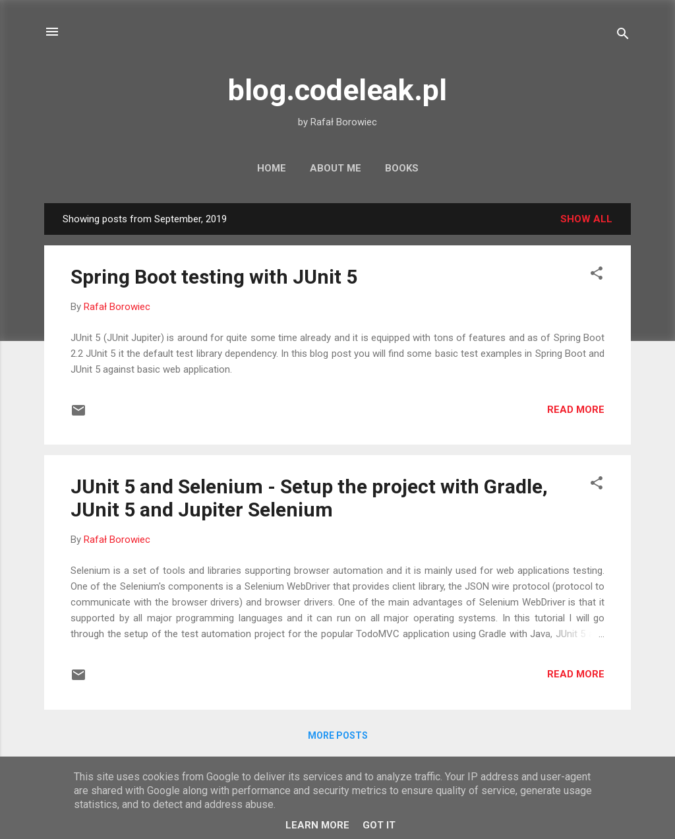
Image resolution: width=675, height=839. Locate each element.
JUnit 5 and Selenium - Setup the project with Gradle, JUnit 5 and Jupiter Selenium (309, 498)
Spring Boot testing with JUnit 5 (214, 276)
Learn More (317, 825)
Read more (575, 410)
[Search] (623, 36)
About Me (335, 168)
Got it (379, 825)
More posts (338, 735)
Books (402, 168)
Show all (586, 219)
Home (271, 168)
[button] (596, 275)
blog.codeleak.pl (337, 90)
